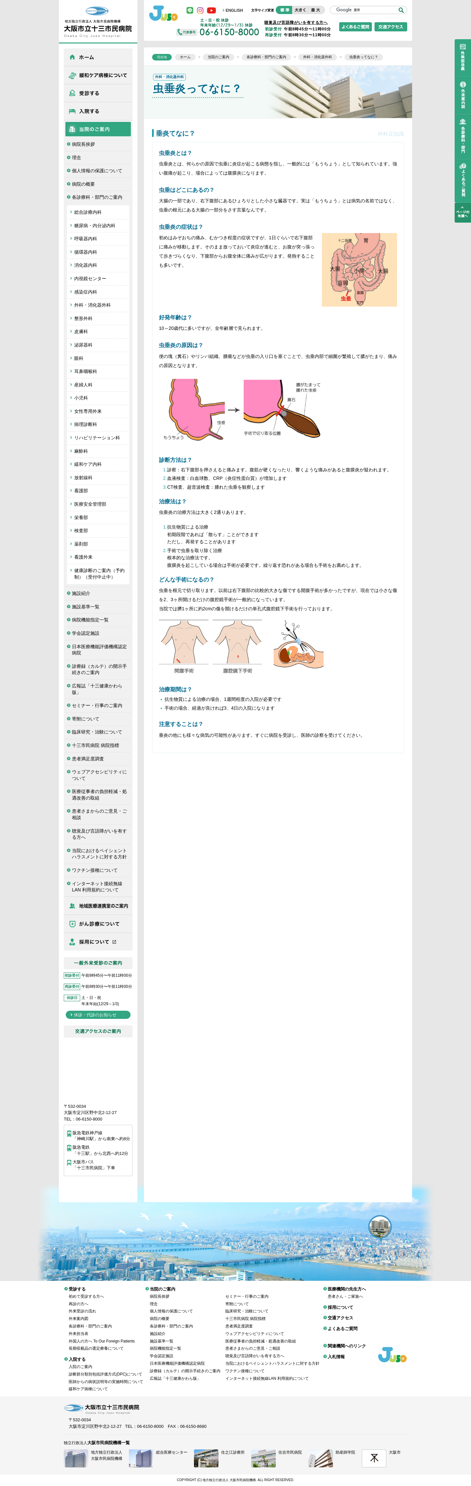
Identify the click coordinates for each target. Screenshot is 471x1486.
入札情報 (336, 1351)
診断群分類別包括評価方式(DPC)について (105, 1369)
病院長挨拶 (83, 144)
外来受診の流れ (82, 1306)
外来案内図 (78, 1313)
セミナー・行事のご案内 (97, 705)
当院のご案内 (98, 129)
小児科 (81, 397)
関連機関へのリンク (347, 1341)
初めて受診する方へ (86, 1291)
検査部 (81, 530)
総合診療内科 (88, 212)
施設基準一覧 (85, 606)
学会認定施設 (85, 633)
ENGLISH (234, 10)
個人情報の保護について (97, 170)
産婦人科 (83, 384)
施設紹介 (81, 593)
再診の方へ (78, 1299)
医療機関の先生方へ (98, 906)
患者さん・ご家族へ (345, 1291)
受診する (98, 93)
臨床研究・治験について (97, 732)
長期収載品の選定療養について (96, 1343)
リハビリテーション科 (97, 437)
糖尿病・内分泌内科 (94, 225)
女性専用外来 (88, 411)
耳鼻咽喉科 (85, 371)
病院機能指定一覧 (90, 619)
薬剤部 (81, 544)
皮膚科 (81, 331)
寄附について (85, 718)
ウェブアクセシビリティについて (99, 775)
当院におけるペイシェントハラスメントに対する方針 (99, 854)
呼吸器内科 (85, 238)
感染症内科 (85, 292)
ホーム (98, 57)
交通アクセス (340, 1312)
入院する (98, 111)
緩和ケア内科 (88, 464)
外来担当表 (78, 1328)
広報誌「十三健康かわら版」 (97, 689)
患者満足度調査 (88, 758)
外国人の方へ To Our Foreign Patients (102, 1336)
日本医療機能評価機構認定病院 (99, 650)
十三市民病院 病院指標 (95, 745)
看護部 (81, 490)
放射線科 (83, 477)
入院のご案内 (80, 1361)
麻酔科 (81, 451)
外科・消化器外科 (92, 305)
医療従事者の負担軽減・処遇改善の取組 (99, 795)
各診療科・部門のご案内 (97, 197)
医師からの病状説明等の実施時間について (106, 1377)
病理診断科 (85, 424)
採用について (98, 942)
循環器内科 (85, 252)
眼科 (78, 358)
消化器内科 (85, 265)
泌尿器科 (83, 344)
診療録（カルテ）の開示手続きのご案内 (99, 669)
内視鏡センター (90, 278)
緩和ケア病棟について (98, 75)
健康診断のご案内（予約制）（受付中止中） (99, 574)
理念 (76, 157)
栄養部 (81, 517)
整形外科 (83, 318)
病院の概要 (83, 184)
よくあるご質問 (343, 1323)
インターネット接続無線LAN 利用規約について (97, 887)
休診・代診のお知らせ (95, 1014)
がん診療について (98, 924)
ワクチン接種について (95, 870)
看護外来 (83, 557)
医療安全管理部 (90, 504)
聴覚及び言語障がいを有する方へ (99, 834)
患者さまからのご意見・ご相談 (99, 814)
